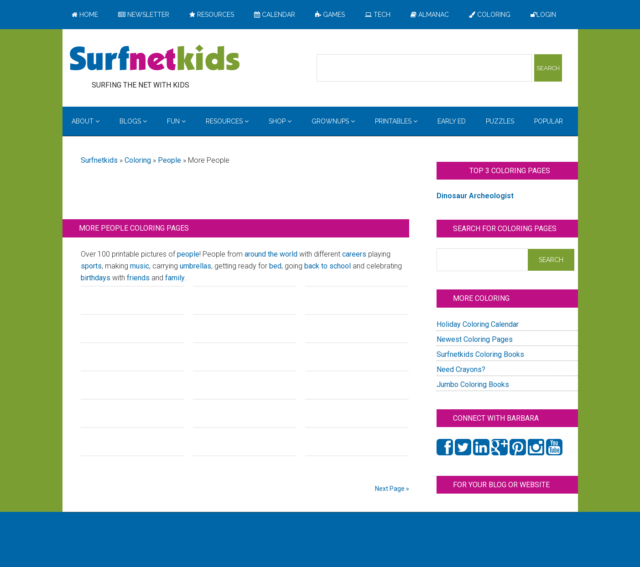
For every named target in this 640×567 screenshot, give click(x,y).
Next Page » (392, 488)
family (175, 277)
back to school (327, 266)
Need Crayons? (461, 369)
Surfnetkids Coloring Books (480, 354)
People (169, 160)
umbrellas (195, 266)
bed (275, 266)
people (188, 254)
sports (91, 266)
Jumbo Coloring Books (473, 384)
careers (354, 254)
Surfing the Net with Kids (154, 58)
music (139, 266)
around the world (271, 254)
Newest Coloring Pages (475, 339)
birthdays (95, 277)
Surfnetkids (99, 160)
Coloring (138, 160)
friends (138, 277)
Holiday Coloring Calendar (478, 324)
